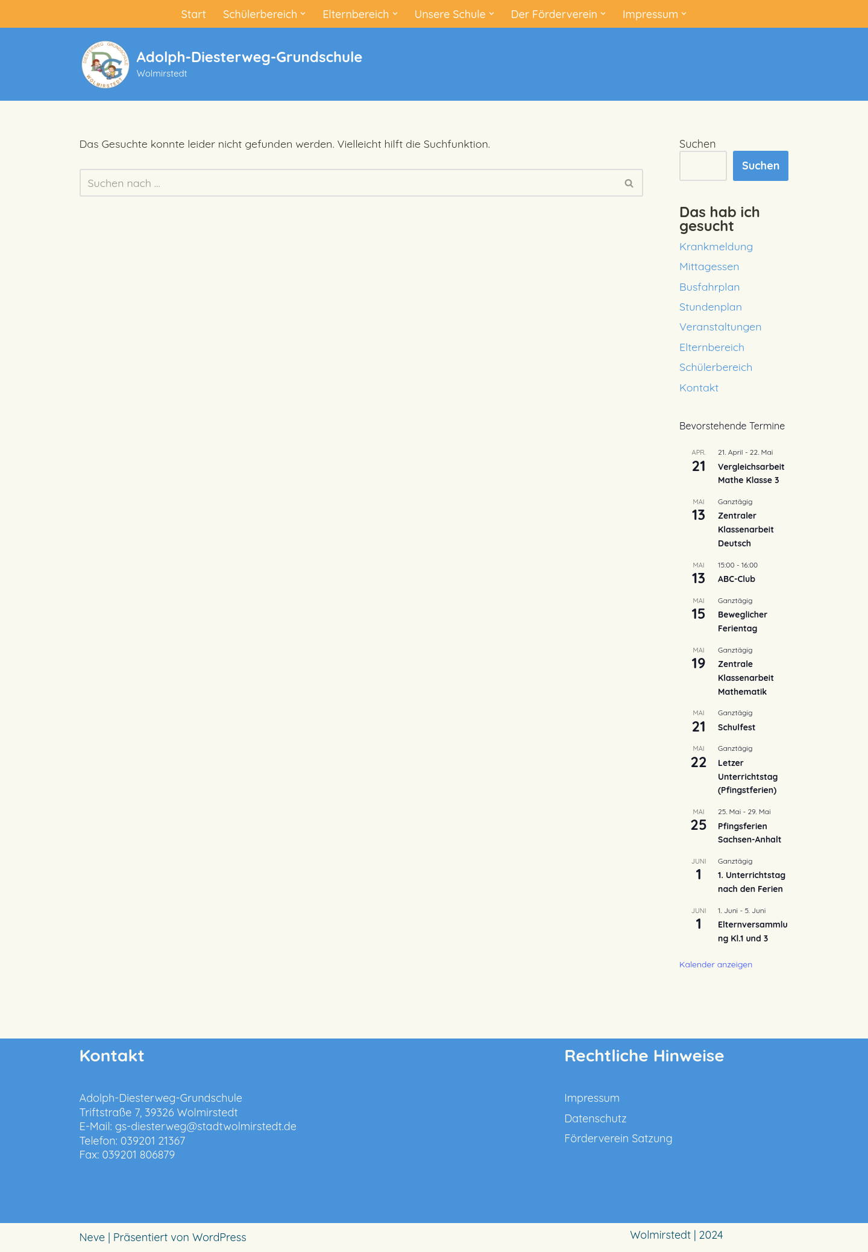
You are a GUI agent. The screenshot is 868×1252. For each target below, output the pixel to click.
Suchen (697, 144)
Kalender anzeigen (715, 964)
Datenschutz (595, 1118)
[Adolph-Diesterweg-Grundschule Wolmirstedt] (221, 64)
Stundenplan (711, 307)
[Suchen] (348, 183)
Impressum (592, 1098)
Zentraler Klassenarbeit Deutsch (746, 529)
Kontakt (699, 387)
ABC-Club (736, 579)
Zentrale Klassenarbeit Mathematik (746, 678)
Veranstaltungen (720, 327)
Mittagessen (709, 266)
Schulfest (736, 727)
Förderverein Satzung (618, 1138)
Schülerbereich (716, 367)
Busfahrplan (709, 287)
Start (192, 14)
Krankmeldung (716, 246)
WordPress (219, 1238)
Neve (92, 1238)
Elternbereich (712, 347)
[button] (302, 13)
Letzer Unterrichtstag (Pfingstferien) (748, 776)
